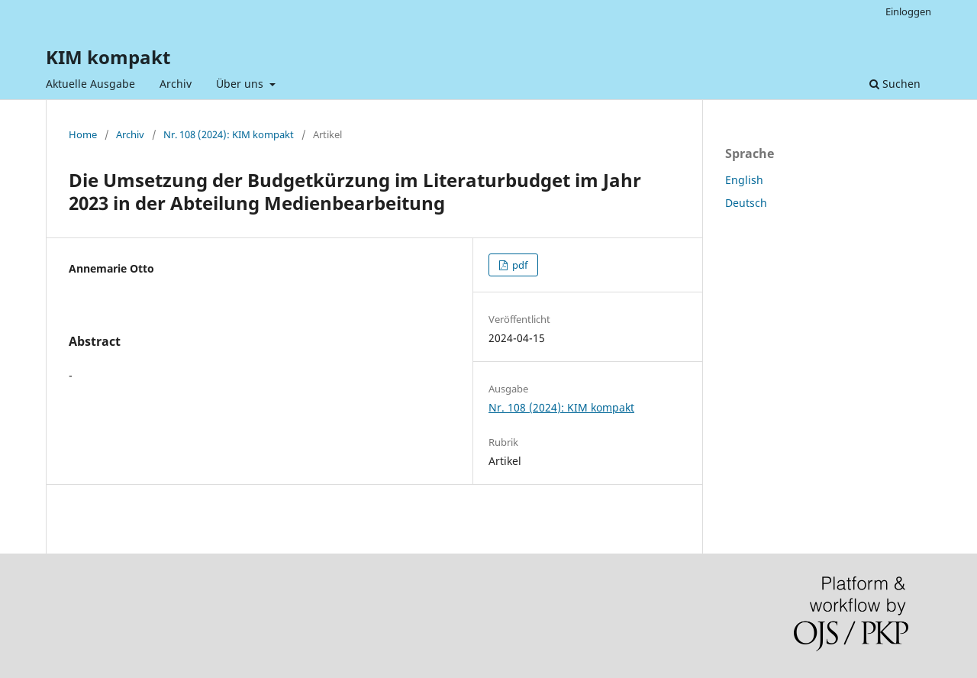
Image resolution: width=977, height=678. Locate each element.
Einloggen (908, 11)
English (744, 180)
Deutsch (746, 202)
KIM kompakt (108, 56)
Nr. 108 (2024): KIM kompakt (228, 134)
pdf (518, 265)
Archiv (176, 83)
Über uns (241, 83)
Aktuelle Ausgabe (90, 83)
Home (83, 134)
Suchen (895, 83)
